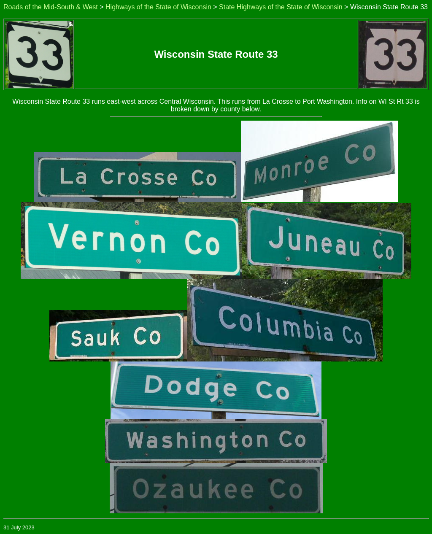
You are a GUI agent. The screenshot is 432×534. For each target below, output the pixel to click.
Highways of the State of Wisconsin (158, 7)
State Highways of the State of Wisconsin (281, 7)
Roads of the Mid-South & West (50, 7)
